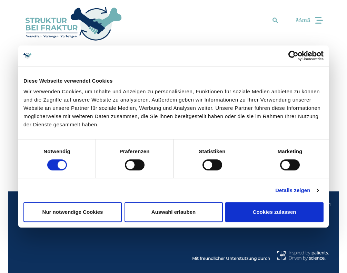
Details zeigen (292, 190)
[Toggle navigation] (306, 20)
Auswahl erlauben (173, 212)
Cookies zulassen (274, 212)
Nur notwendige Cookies (72, 212)
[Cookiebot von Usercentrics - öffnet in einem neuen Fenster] (293, 56)
